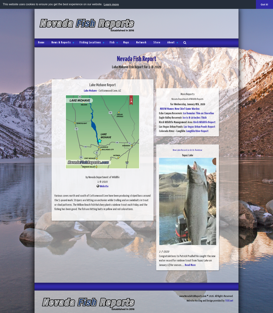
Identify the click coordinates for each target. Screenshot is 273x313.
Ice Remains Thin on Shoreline (198, 113)
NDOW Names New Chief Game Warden (179, 108)
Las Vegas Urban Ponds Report (199, 126)
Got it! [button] (264, 4)
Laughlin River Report (197, 131)
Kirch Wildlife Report (204, 122)
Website (104, 186)
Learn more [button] (111, 4)
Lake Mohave (90, 90)
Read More (190, 265)
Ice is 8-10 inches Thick (195, 117)
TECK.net (229, 300)
